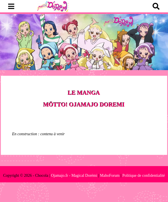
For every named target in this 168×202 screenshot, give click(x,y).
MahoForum (109, 175)
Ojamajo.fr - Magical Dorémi (74, 175)
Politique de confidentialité (143, 175)
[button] (11, 7)
